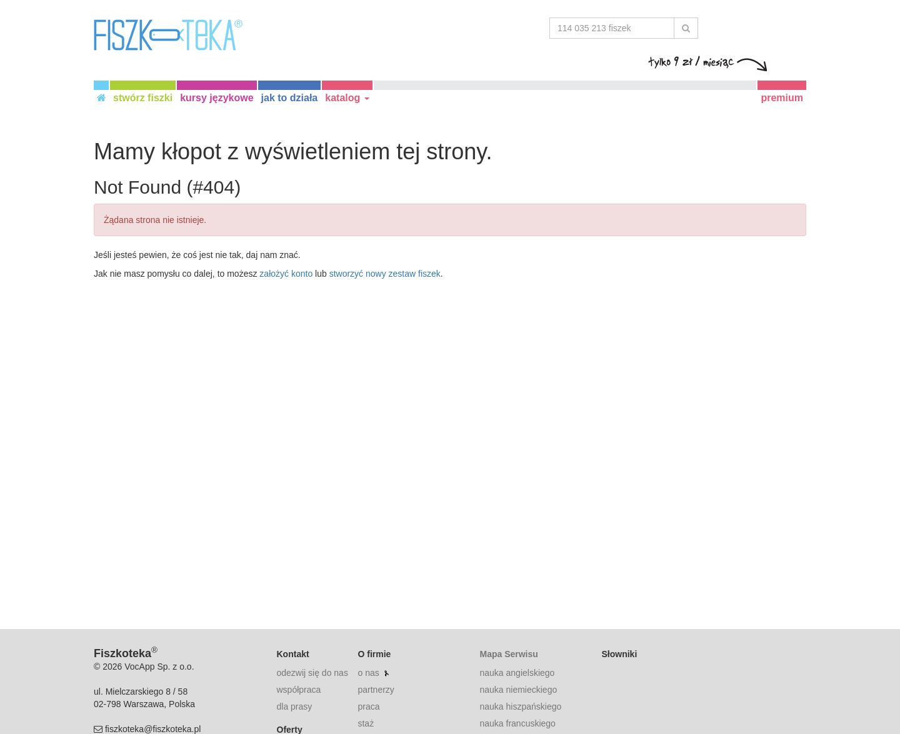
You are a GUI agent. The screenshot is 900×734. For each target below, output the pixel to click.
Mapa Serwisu (508, 654)
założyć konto (285, 274)
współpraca (299, 690)
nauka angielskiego (516, 673)
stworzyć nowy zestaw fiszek (385, 274)
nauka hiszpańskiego (520, 707)
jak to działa (289, 97)
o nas (368, 673)
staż (366, 723)
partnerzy (376, 690)
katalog (347, 97)
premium (782, 97)
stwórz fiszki (142, 97)
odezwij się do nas (312, 673)
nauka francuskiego (517, 723)
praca (368, 707)
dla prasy (294, 707)
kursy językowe (216, 97)
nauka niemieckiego (518, 690)
